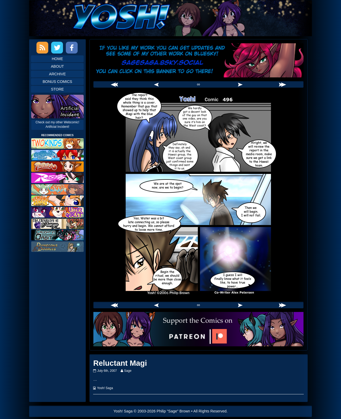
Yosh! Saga (105, 388)
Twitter (57, 48)
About (57, 66)
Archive (57, 74)
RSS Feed (42, 48)
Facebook (72, 48)
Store (57, 89)
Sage (127, 371)
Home (57, 59)
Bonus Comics (57, 81)
